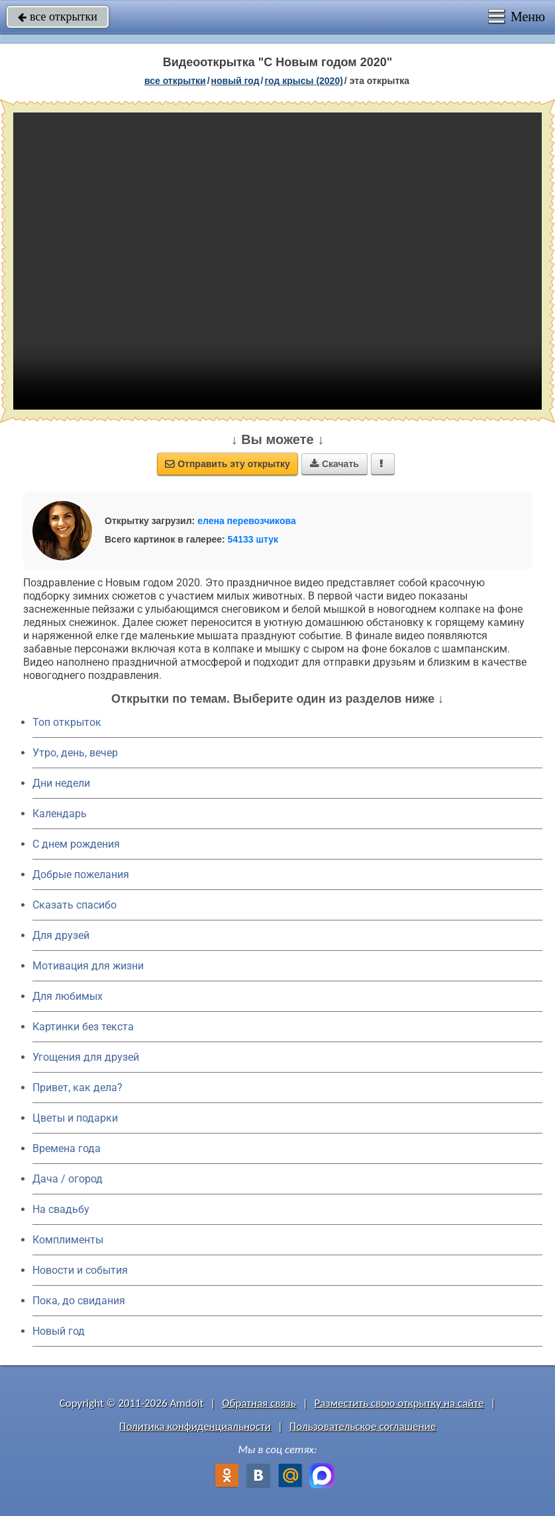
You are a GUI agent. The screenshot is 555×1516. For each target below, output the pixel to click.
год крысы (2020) (303, 80)
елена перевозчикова (246, 520)
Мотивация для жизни (88, 965)
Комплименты (67, 1239)
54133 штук (253, 539)
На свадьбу (60, 1209)
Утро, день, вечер (75, 752)
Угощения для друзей (85, 1057)
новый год (235, 80)
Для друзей (60, 935)
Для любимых (67, 996)
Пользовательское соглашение (362, 1426)
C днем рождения (76, 844)
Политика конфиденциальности (195, 1426)
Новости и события (80, 1270)
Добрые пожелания (80, 874)
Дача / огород (67, 1179)
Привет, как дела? (77, 1087)
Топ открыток (66, 722)
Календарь (59, 813)
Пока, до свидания (78, 1300)
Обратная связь (259, 1403)
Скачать (334, 464)
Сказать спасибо (74, 905)
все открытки (57, 16)
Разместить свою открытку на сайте (399, 1403)
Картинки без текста (83, 1026)
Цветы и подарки (75, 1118)
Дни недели (61, 783)
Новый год (58, 1331)
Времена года (66, 1148)
